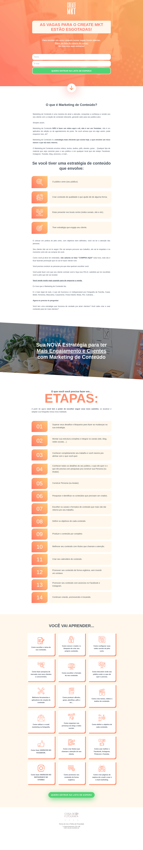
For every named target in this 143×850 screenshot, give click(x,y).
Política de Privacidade (77, 826)
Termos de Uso (63, 826)
